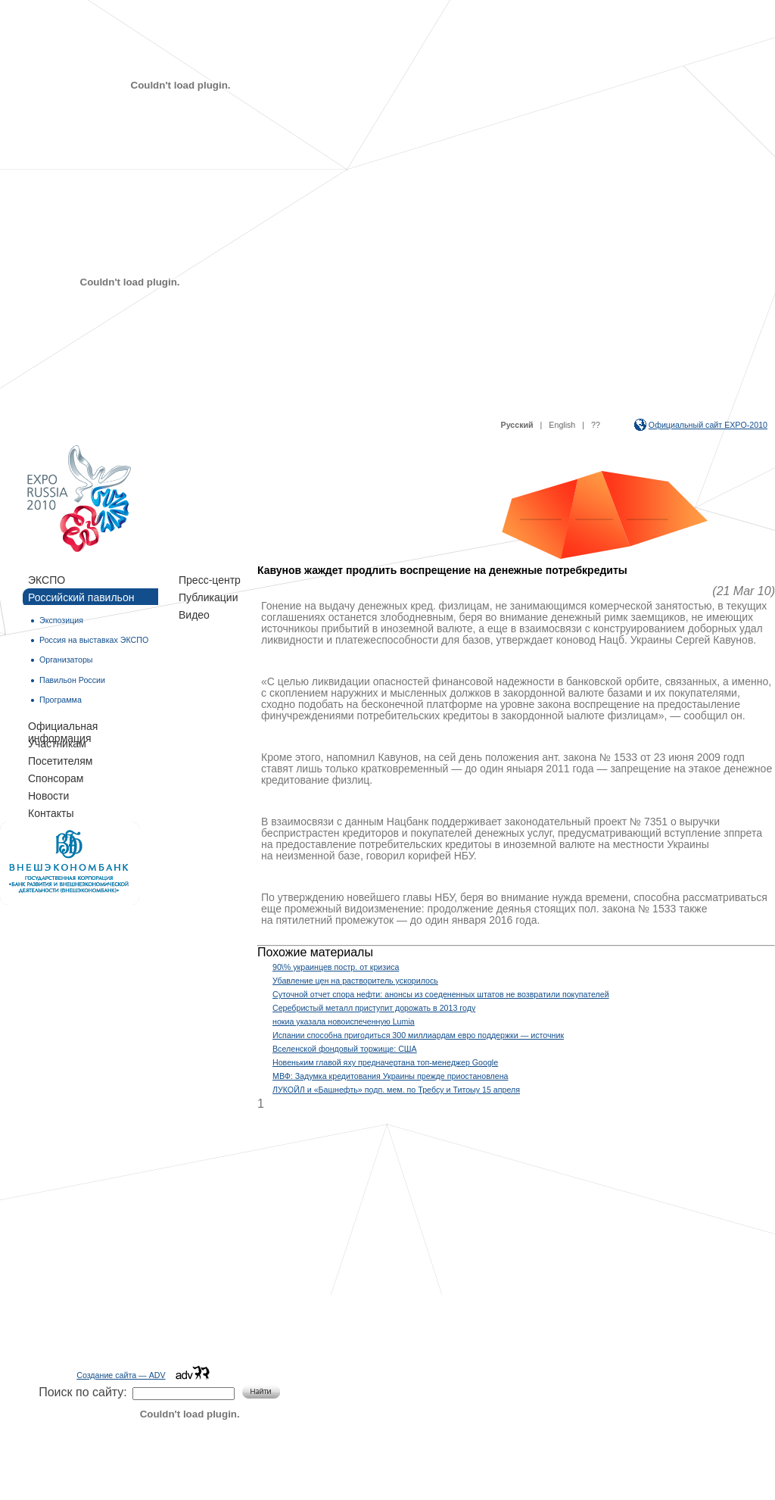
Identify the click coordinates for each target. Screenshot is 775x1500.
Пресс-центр (210, 580)
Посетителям (60, 761)
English (562, 424)
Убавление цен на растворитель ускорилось (355, 980)
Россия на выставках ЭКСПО (93, 639)
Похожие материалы (315, 952)
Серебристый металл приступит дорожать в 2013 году (373, 1007)
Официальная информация (63, 727)
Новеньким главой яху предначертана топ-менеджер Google (385, 1062)
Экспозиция (61, 620)
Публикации (208, 597)
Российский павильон (81, 597)
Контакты (50, 813)
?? (595, 424)
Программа (60, 699)
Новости (48, 796)
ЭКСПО (46, 580)
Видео (194, 615)
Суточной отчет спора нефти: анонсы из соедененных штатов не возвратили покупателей (440, 994)
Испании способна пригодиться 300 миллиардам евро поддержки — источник (418, 1035)
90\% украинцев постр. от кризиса (335, 966)
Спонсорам (55, 778)
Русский (517, 424)
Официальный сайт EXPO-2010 (708, 424)
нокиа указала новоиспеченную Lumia (343, 1021)
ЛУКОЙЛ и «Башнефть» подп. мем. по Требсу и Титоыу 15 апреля (396, 1089)
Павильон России (72, 680)
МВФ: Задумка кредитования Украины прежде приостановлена (390, 1076)
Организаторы (65, 659)
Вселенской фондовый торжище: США (344, 1048)
